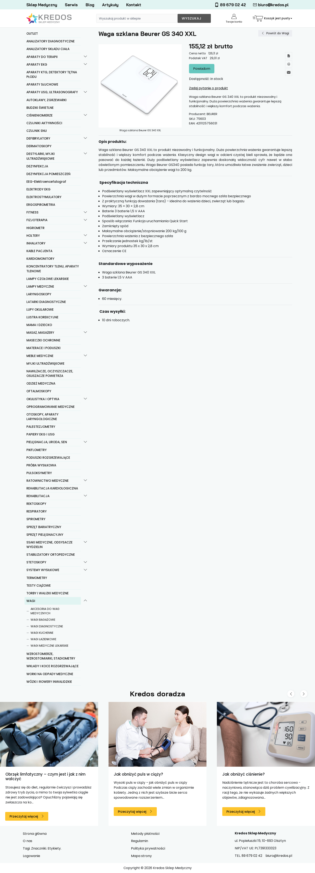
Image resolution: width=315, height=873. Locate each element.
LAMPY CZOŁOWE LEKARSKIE (47, 279)
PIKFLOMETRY (36, 450)
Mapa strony (141, 856)
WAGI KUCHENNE (42, 633)
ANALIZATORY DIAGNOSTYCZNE (50, 41)
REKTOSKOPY (36, 503)
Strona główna (35, 833)
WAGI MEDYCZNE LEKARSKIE (49, 646)
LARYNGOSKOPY (38, 294)
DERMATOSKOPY (38, 146)
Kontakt (133, 4)
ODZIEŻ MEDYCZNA (40, 383)
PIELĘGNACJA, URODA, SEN (46, 442)
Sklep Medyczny (41, 4)
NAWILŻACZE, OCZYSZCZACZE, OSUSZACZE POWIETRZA (49, 373)
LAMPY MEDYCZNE (40, 286)
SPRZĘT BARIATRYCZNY (43, 527)
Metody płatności (145, 833)
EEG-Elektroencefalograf (46, 181)
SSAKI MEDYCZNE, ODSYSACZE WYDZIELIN (49, 544)
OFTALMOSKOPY (38, 391)
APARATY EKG (36, 64)
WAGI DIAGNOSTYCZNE (47, 626)
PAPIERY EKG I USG (40, 434)
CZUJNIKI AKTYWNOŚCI (44, 123)
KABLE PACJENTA (39, 251)
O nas (27, 841)
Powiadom (201, 68)
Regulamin (139, 841)
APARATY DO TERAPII (42, 57)
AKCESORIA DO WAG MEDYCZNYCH (45, 611)
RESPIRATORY (36, 511)
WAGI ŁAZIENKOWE (43, 639)
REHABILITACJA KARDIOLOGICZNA (52, 488)
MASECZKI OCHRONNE (43, 340)
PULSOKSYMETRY (39, 473)
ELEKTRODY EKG (38, 189)
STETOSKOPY (36, 562)
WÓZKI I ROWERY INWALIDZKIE (49, 681)
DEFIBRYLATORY (38, 138)
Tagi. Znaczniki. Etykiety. (42, 848)
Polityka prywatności (148, 848)
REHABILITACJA (37, 496)
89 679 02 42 (230, 5)
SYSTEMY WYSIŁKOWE (42, 570)
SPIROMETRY (35, 519)
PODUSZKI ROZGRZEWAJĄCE (48, 457)
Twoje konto (234, 19)
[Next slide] (303, 693)
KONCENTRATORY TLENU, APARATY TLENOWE (52, 268)
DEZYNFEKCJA (37, 166)
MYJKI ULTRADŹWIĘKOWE (45, 363)
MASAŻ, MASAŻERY (40, 332)
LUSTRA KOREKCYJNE (42, 317)
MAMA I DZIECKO (39, 325)
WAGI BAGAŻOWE (43, 620)
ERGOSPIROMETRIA (40, 204)
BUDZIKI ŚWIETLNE (40, 107)
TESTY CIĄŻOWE (38, 585)
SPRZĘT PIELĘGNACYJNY (44, 534)
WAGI (30, 601)
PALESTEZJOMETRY (40, 426)
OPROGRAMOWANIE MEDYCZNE (50, 407)
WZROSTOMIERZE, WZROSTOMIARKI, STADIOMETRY (50, 656)
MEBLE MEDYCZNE (39, 356)
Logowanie (31, 856)
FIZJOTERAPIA (36, 220)
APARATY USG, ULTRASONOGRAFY (52, 92)
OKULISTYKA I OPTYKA (42, 399)
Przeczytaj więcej (24, 816)
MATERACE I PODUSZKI (43, 348)
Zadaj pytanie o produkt (208, 88)
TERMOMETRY (36, 578)
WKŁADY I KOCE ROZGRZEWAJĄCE (52, 666)
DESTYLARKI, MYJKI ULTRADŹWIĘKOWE (40, 156)
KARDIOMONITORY (40, 258)
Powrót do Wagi (277, 33)
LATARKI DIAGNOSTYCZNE (46, 302)
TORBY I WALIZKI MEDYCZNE (47, 593)
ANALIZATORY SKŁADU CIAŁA (47, 49)
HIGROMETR (35, 228)
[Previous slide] (290, 693)
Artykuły (110, 4)
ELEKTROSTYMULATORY (43, 197)
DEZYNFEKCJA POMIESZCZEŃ (48, 174)
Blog (90, 4)
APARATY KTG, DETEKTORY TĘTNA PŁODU (51, 74)
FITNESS (32, 212)
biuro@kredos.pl (271, 5)
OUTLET (32, 33)
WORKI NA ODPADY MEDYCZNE (49, 674)
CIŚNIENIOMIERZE (39, 115)
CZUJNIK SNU (36, 131)
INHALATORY (35, 243)
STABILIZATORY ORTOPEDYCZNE (50, 554)
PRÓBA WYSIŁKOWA (41, 465)
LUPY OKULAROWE (40, 309)
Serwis (71, 4)
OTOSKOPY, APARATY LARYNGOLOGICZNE (42, 416)
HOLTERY (33, 235)
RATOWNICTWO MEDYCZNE (47, 480)
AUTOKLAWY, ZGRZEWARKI (46, 100)
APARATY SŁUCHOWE (42, 84)
